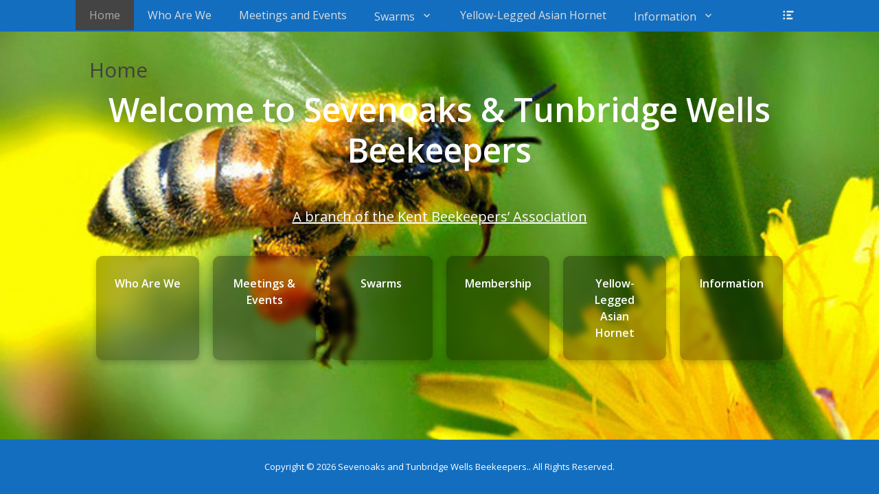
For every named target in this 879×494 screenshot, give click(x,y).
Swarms (394, 16)
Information (665, 16)
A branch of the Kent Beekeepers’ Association (440, 216)
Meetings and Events (293, 15)
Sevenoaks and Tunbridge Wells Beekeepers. (433, 466)
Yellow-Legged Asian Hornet (533, 15)
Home (104, 15)
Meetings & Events (264, 291)
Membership (498, 283)
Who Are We (180, 15)
